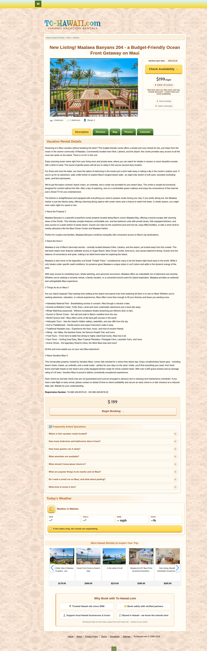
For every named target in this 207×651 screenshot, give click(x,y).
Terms (104, 634)
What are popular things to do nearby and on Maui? (75, 472)
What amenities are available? (64, 456)
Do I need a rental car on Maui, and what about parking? (77, 479)
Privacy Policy (91, 634)
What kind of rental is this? (62, 487)
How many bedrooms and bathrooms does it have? (75, 441)
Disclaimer (115, 634)
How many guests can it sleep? (64, 449)
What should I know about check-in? (67, 464)
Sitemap (126, 634)
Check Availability (162, 69)
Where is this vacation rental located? (68, 434)
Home (70, 634)
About (79, 634)
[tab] (82, 132)
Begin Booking (111, 411)
